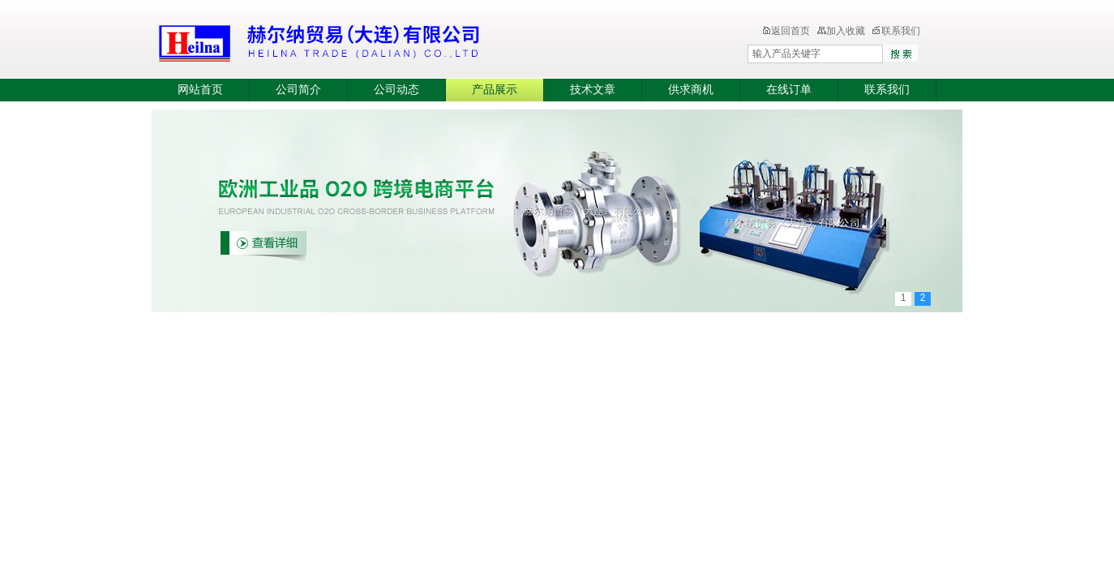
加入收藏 (840, 30)
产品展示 (494, 90)
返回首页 (785, 30)
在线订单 (789, 90)
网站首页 (200, 90)
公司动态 (396, 90)
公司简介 (298, 90)
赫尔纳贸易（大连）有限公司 (415, 40)
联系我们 (896, 30)
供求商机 (690, 90)
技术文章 (592, 90)
